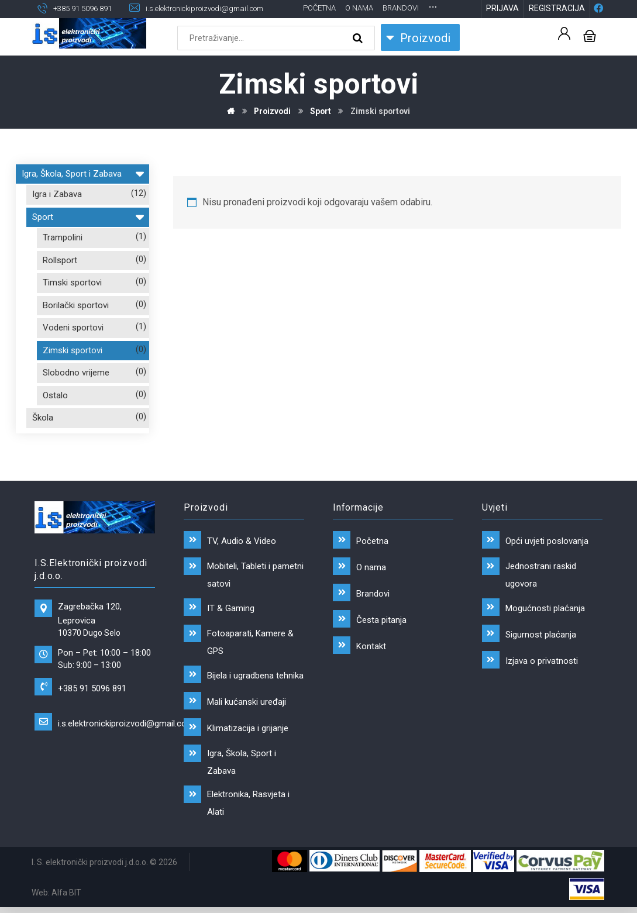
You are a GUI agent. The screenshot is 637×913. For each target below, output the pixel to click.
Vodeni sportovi (73, 347)
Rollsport (60, 279)
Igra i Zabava (57, 214)
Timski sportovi (72, 302)
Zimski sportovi (72, 369)
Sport (87, 235)
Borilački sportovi (76, 324)
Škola (42, 437)
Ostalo (55, 414)
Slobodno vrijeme (76, 392)
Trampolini (62, 257)
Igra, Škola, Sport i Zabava (82, 191)
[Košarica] (589, 54)
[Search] (359, 57)
